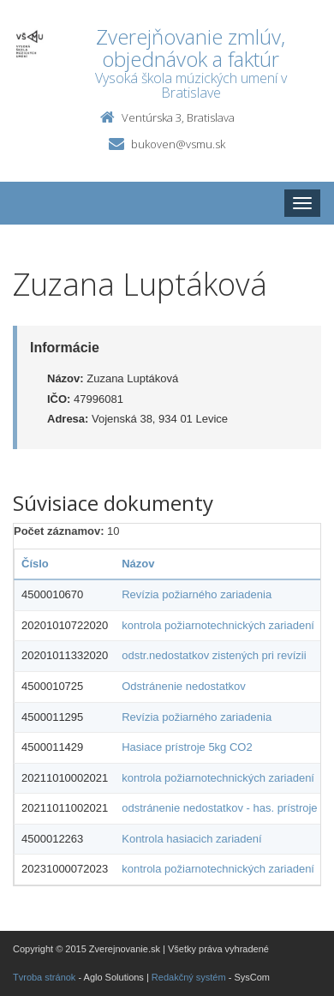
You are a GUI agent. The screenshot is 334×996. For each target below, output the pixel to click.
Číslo (35, 563)
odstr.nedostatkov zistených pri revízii (214, 655)
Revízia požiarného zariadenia (196, 594)
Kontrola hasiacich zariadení (191, 838)
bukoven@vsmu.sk (178, 144)
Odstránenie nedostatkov (184, 686)
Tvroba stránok (44, 977)
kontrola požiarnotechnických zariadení (218, 625)
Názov (138, 563)
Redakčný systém (189, 977)
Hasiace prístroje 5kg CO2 (187, 747)
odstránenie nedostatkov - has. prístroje (219, 807)
